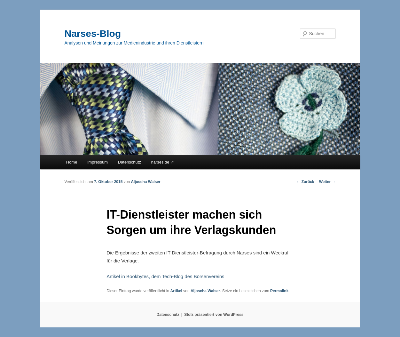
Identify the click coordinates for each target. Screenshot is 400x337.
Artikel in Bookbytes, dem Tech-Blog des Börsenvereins (165, 276)
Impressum (97, 162)
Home (71, 162)
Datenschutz (129, 162)
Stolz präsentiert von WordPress (213, 314)
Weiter (327, 182)
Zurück (305, 182)
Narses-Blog (93, 33)
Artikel (176, 291)
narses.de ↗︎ (162, 162)
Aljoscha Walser (145, 182)
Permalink (279, 291)
